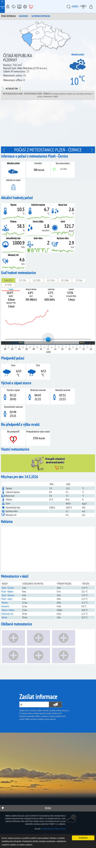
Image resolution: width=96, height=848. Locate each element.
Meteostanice (13, 6)
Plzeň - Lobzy (6, 598)
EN (2, 8)
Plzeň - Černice (7, 587)
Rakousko (23, 16)
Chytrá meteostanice (19, 6)
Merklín (4, 602)
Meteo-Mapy (8, 6)
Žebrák (4, 617)
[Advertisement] (48, 123)
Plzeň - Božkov (7, 591)
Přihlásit (92, 6)
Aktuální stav (11, 88)
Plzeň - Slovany (7, 595)
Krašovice (5, 606)
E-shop (31, 6)
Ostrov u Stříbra (7, 610)
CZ (2, 1)
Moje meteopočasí (84, 6)
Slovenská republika (40, 16)
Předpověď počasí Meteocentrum (54, 828)
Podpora (25, 6)
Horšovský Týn (7, 613)
